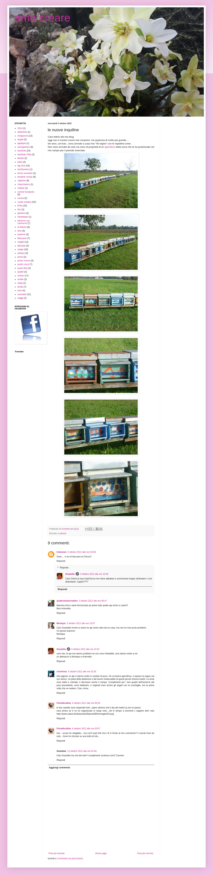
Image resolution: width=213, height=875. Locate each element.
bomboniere (23, 169)
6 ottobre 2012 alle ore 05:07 (86, 728)
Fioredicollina (64, 703)
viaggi (20, 298)
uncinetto (21, 294)
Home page (101, 853)
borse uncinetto (25, 173)
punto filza (22, 268)
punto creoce (23, 260)
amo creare (42, 18)
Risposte (64, 567)
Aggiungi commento (59, 767)
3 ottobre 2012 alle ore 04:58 (82, 552)
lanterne (21, 234)
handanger (22, 217)
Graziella (70, 574)
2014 (19, 128)
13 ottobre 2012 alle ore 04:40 (82, 751)
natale (20, 249)
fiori (19, 209)
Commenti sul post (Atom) (70, 858)
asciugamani (23, 147)
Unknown (61, 552)
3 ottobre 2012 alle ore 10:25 (94, 574)
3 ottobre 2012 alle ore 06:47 (93, 601)
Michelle (21, 246)
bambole (21, 150)
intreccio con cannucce (23, 222)
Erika (19, 205)
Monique (61, 623)
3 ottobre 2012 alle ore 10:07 (81, 623)
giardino (21, 213)
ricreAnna (62, 671)
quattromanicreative (67, 601)
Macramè (22, 238)
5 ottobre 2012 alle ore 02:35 (82, 671)
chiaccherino (23, 184)
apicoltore (110, 147)
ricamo (20, 275)
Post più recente (57, 853)
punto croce (23, 264)
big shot (21, 165)
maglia (20, 242)
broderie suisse (24, 177)
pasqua (21, 253)
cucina (20, 198)
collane (20, 188)
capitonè (21, 180)
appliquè (21, 143)
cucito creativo (24, 202)
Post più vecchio (145, 853)
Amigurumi (22, 136)
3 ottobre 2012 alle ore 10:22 (85, 649)
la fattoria (62, 533)
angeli (20, 139)
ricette (20, 279)
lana (19, 230)
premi (20, 257)
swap (20, 283)
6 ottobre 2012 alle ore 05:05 (86, 703)
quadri (20, 272)
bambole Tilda (24, 154)
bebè (19, 162)
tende (20, 287)
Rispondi (61, 561)
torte (19, 290)
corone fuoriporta (25, 192)
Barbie (20, 158)
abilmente (22, 132)
